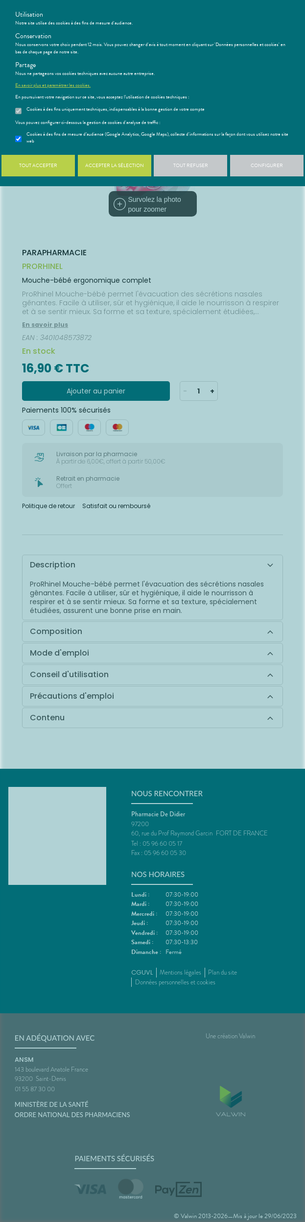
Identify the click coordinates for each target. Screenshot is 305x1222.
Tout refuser (190, 165)
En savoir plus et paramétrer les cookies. (53, 85)
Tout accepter (38, 165)
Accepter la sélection (114, 165)
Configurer (267, 165)
